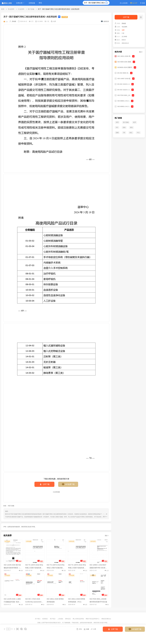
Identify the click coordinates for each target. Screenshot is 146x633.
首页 (2, 9)
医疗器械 (31, 9)
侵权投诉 (105, 21)
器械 (117, 132)
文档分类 (20, 3)
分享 (93, 629)
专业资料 (11, 9)
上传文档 (123, 3)
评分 (79, 629)
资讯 (40, 3)
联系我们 (45, 619)
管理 (117, 122)
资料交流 (68, 619)
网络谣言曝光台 (106, 619)
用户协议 (53, 619)
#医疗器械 (11, 506)
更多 (107, 535)
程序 (134, 122)
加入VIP (133, 3)
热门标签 (118, 118)
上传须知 (60, 619)
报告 (131, 127)
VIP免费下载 (68, 484)
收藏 (86, 629)
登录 (142, 3)
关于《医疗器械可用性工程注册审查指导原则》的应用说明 (58, 9)
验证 (131, 132)
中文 (138, 132)
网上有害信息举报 (78, 619)
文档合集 (32, 3)
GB (124, 132)
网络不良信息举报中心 (93, 619)
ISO (117, 127)
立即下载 (44, 484)
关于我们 (38, 619)
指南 (124, 127)
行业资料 (21, 9)
